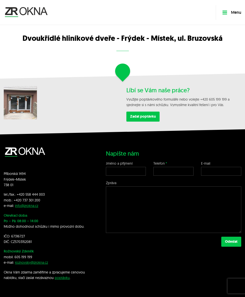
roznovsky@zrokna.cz (31, 262)
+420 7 (19, 200)
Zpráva (111, 183)
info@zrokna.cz (26, 205)
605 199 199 (23, 257)
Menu (231, 12)
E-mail (205, 163)
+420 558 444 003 (31, 194)
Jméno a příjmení (119, 163)
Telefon (159, 163)
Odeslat (231, 241)
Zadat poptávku (143, 116)
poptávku (62, 277)
